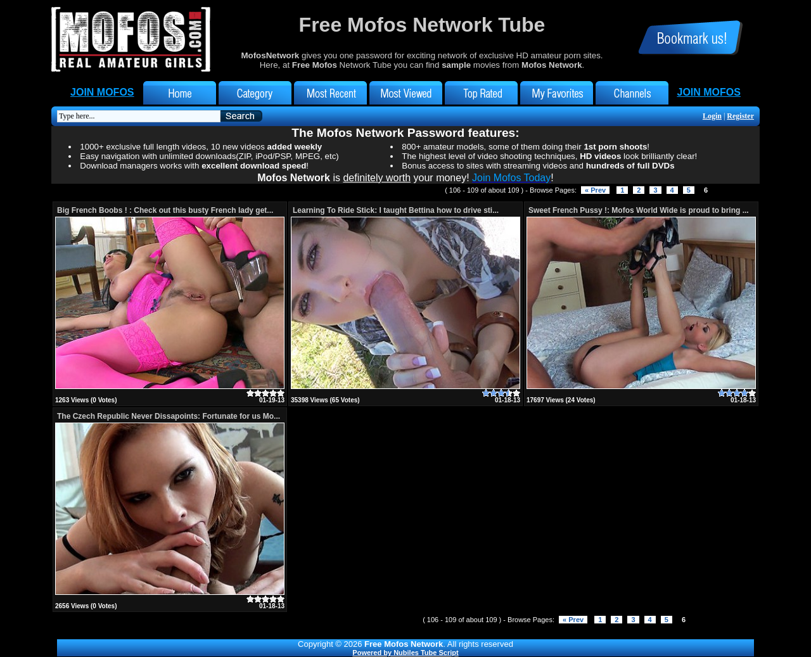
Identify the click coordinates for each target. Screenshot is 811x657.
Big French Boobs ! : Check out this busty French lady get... (165, 210)
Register (740, 116)
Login (712, 116)
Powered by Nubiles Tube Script (405, 652)
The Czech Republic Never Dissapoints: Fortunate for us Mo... (168, 416)
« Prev (595, 190)
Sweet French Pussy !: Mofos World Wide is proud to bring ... (638, 210)
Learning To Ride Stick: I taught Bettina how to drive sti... (396, 210)
